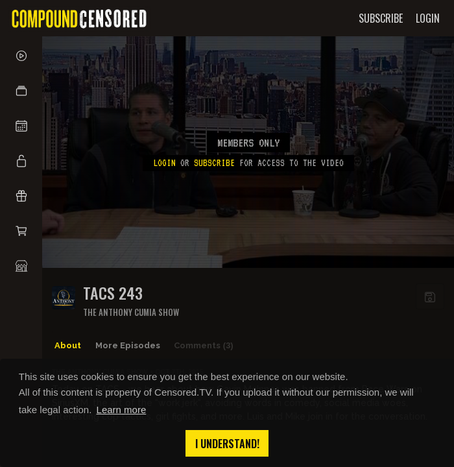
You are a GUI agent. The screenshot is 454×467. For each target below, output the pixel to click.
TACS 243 (113, 292)
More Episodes (127, 345)
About (67, 345)
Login (164, 163)
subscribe (214, 163)
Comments (203, 345)
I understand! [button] (227, 443)
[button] (21, 91)
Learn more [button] (122, 409)
